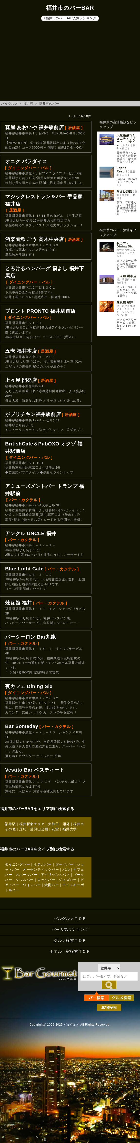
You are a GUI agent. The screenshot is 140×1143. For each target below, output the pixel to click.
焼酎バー (51, 885)
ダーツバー (64, 864)
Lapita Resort (123, 169)
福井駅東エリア (31, 824)
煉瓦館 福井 (125, 302)
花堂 (55, 829)
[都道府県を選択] (109, 968)
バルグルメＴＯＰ (70, 918)
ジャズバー (68, 880)
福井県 (28, 103)
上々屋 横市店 (126, 276)
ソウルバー (25, 880)
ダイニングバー (17, 864)
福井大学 (69, 829)
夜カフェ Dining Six (125, 245)
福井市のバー (49, 103)
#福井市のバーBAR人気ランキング (70, 18)
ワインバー (32, 885)
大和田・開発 (59, 824)
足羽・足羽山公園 (33, 829)
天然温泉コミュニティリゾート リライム (126, 140)
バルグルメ (9, 103)
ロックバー (46, 880)
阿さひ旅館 (124, 191)
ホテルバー (43, 864)
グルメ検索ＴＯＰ (70, 940)
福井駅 (10, 824)
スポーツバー (26, 875)
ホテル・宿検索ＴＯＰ (70, 951)
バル (66, 869)
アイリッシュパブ (55, 875)
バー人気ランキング (70, 929)
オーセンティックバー (41, 869)
